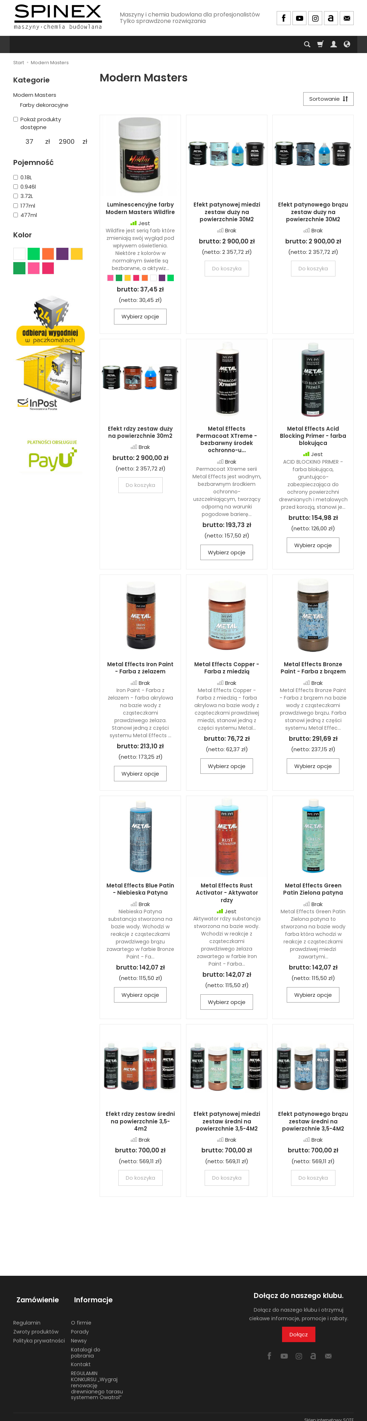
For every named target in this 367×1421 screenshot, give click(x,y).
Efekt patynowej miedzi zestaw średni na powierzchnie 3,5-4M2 (227, 1123)
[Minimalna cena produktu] (29, 142)
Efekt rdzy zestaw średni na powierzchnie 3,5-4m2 (140, 1123)
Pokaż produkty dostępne (37, 123)
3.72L (23, 196)
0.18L (22, 177)
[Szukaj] (307, 44)
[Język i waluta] (347, 44)
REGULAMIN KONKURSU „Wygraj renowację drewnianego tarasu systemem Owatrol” (97, 1378)
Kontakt (81, 1357)
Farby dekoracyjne (44, 105)
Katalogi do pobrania (85, 1346)
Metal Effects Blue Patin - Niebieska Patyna (140, 891)
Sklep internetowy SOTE (329, 1414)
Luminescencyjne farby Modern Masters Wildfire (140, 210)
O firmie (81, 1316)
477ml (25, 215)
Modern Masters (34, 95)
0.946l (24, 186)
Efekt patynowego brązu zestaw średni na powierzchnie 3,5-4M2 (313, 1123)
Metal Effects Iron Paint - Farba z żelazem (140, 669)
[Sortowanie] (327, 100)
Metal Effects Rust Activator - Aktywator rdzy (227, 895)
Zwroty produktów (35, 1325)
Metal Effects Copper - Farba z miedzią (226, 669)
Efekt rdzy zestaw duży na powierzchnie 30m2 (140, 433)
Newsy (79, 1334)
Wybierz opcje (140, 318)
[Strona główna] (58, 17)
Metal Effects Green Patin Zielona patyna (313, 891)
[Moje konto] (333, 44)
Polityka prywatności (39, 1334)
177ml (24, 205)
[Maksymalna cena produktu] (66, 142)
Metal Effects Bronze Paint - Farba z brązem (313, 669)
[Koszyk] (320, 44)
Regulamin (26, 1316)
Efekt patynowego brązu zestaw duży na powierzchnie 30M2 (313, 214)
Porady (80, 1325)
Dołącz (299, 1336)
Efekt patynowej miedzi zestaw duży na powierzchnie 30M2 (227, 214)
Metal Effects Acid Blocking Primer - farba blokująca (313, 437)
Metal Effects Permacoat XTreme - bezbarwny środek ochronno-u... (226, 441)
